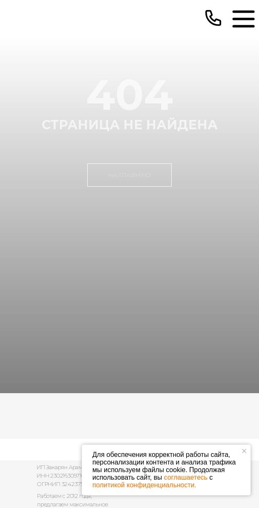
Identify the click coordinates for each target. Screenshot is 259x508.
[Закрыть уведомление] (244, 451)
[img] (243, 19)
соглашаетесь (186, 477)
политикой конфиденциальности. (144, 485)
